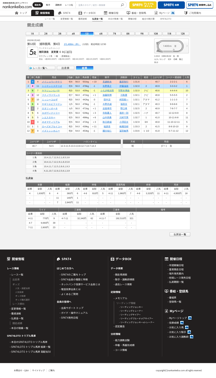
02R (46, 33)
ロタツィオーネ (50, 108)
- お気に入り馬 (176, 327)
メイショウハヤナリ (52, 81)
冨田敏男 (123, 131)
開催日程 (111, 13)
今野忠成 (107, 104)
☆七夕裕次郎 (107, 90)
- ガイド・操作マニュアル (74, 312)
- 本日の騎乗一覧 (19, 328)
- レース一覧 (16, 274)
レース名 (69, 4)
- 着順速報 (15, 313)
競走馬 (38, 4)
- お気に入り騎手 (177, 332)
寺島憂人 (107, 113)
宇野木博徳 (123, 90)
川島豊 (123, 95)
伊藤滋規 (123, 86)
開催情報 (42, 13)
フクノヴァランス (51, 95)
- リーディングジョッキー (131, 306)
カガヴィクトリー (51, 113)
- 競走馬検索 (120, 274)
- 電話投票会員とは (70, 289)
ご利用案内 (192, 13)
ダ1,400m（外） (72, 44)
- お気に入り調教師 (178, 336)
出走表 (65, 68)
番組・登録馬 (136, 13)
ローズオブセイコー (52, 126)
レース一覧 (50, 18)
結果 (84, 68)
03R (59, 33)
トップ (21, 13)
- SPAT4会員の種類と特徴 (74, 279)
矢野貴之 (107, 86)
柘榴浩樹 (123, 126)
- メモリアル (120, 298)
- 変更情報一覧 (18, 308)
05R (87, 33)
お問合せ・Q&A (21, 370)
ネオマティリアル (51, 122)
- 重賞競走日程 (176, 269)
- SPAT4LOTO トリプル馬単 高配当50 (30, 351)
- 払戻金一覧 (16, 318)
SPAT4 (64, 13)
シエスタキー (48, 117)
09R (141, 33)
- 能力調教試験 (122, 340)
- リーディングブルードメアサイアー (136, 318)
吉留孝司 (107, 108)
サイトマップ (38, 370)
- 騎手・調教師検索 (124, 279)
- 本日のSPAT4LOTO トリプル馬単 (28, 342)
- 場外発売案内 (176, 273)
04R (73, 33)
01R (32, 33)
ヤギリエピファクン (52, 104)
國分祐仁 (107, 131)
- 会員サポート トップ (71, 308)
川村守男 (123, 117)
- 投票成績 (173, 322)
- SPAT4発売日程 (69, 317)
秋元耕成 (107, 122)
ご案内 (51, 370)
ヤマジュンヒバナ (51, 90)
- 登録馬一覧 (174, 301)
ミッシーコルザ (50, 99)
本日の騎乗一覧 (115, 18)
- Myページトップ (177, 318)
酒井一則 (123, 113)
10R (155, 33)
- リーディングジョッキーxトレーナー (136, 322)
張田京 (123, 104)
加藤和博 (107, 95)
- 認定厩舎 (119, 326)
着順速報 (82, 18)
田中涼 (107, 99)
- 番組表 (172, 297)
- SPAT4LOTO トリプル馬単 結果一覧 (30, 346)
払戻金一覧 (97, 18)
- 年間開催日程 (176, 265)
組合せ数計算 (148, 18)
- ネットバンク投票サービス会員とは (80, 284)
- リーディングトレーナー (131, 310)
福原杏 (107, 126)
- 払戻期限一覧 (176, 282)
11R (169, 33)
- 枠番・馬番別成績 (124, 345)
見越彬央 (107, 81)
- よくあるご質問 (69, 294)
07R (114, 33)
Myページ (164, 13)
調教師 (58, 4)
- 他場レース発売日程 (179, 277)
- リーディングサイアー (130, 314)
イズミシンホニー (51, 131)
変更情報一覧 (66, 18)
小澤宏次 (123, 122)
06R (100, 33)
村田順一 (123, 99)
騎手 (48, 4)
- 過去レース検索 (123, 284)
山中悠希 (107, 117)
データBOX (87, 13)
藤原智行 (123, 81)
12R (182, 33)
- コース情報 (120, 350)
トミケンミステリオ (52, 86)
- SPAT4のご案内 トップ (73, 274)
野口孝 (123, 108)
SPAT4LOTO (165, 18)
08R (128, 33)
